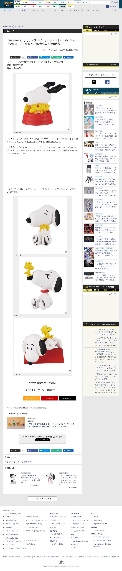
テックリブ (74, 545)
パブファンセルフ (99, 530)
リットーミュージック (59, 516)
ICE (92, 514)
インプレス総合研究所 (13, 524)
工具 (81, 10)
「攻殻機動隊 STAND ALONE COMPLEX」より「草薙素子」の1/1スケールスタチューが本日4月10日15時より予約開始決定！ (105, 354)
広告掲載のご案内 (39, 557)
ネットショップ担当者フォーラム (36, 520)
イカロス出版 (75, 514)
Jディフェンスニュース (80, 520)
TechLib (75, 547)
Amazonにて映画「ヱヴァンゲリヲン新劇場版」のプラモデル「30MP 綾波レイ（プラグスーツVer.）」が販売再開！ (106, 161)
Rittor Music (54, 514)
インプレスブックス (32, 540)
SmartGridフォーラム (33, 516)
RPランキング (92, 93)
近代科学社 (53, 541)
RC (62, 10)
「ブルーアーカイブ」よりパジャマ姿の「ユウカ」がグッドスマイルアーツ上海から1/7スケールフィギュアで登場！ (106, 195)
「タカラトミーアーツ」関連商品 (39, 390)
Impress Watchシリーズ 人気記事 (101, 287)
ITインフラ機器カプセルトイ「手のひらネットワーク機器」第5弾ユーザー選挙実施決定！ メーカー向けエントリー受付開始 (106, 280)
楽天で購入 (49, 398)
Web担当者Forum (11, 520)
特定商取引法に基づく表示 (110, 557)
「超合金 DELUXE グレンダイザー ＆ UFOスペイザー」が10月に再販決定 (105, 266)
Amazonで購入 (31, 398)
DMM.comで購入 (68, 398)
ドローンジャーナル (12, 531)
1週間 (105, 30)
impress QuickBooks (100, 524)
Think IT (8, 516)
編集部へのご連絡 (53, 557)
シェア (34, 57)
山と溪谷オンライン (58, 534)
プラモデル (34, 10)
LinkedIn (69, 57)
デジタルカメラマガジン (13, 541)
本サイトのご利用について (11, 557)
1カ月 (114, 30)
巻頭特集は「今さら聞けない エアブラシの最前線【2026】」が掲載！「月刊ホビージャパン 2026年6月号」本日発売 (106, 255)
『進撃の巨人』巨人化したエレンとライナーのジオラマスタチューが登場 (106, 376)
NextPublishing (30, 544)
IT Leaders (9, 527)
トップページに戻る (42, 499)
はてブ (46, 57)
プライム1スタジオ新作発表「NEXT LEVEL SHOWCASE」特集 (102, 325)
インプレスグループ (93, 557)
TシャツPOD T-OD (58, 524)
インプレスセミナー (32, 527)
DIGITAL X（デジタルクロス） (36, 531)
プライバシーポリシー (69, 557)
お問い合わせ (27, 557)
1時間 (87, 30)
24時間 (96, 30)
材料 (88, 10)
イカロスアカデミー (79, 531)
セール (95, 10)
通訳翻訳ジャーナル (79, 524)
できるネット (10, 545)
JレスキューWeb (78, 527)
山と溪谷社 (53, 531)
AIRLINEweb (77, 516)
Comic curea (98, 520)
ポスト (17, 57)
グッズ (69, 10)
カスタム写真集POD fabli (102, 540)
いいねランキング (110, 93)
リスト (24, 57)
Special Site (93, 65)
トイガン (55, 10)
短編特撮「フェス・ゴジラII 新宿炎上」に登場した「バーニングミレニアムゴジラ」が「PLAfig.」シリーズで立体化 (106, 232)
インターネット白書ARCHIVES (16, 548)
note (58, 57)
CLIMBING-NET (57, 537)
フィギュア (45, 10)
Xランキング (93, 90)
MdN (72, 534)
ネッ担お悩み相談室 (12, 534)
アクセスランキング (96, 27)
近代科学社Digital (57, 544)
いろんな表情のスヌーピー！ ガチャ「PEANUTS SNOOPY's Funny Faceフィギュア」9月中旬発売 (68, 480)
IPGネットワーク (96, 534)
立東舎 (54, 527)
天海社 (96, 516)
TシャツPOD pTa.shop (101, 537)
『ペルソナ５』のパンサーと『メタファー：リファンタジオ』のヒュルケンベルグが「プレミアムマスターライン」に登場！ (106, 342)
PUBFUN (94, 527)
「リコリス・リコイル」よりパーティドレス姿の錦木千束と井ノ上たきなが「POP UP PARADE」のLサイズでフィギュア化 (106, 138)
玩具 (75, 10)
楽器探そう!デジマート (59, 520)
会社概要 (81, 557)
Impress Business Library (34, 524)
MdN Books (76, 537)
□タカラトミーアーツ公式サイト (19, 462)
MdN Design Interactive (80, 541)
